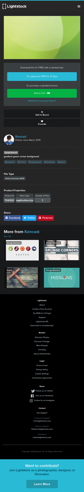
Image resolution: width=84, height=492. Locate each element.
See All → (9, 236)
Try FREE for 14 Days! (42, 313)
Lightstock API (42, 321)
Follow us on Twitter (44, 390)
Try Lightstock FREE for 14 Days (42, 76)
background (35, 162)
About (42, 304)
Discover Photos (42, 337)
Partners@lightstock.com (42, 429)
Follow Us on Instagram (44, 400)
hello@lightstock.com (42, 437)
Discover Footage (42, 341)
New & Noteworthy (42, 353)
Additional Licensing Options (42, 100)
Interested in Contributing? (42, 325)
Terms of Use (42, 365)
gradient (10, 162)
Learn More (42, 484)
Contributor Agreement (42, 377)
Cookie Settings (42, 373)
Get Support (42, 412)
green (61, 162)
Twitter (29, 218)
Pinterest (45, 218)
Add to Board (42, 113)
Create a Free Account (42, 309)
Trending (42, 349)
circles (22, 162)
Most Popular (42, 345)
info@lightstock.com (42, 421)
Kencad (20, 136)
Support (42, 317)
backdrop (49, 162)
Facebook (12, 218)
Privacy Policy (42, 369)
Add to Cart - (42, 93)
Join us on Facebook (44, 395)
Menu (78, 6)
